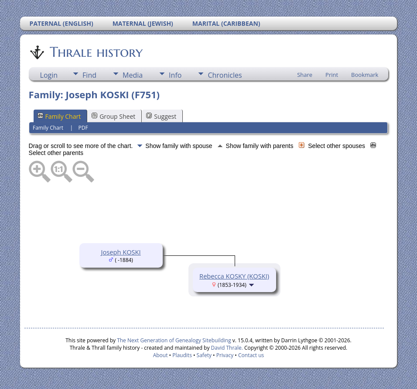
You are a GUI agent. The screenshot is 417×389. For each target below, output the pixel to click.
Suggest (161, 116)
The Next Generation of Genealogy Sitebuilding (174, 340)
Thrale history (95, 52)
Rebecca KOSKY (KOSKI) (234, 276)
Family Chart (59, 116)
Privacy (225, 355)
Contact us (251, 355)
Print (331, 75)
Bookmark (364, 75)
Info (175, 75)
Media (133, 75)
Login (49, 75)
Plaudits (182, 355)
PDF (83, 127)
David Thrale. (226, 347)
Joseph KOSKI (120, 252)
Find (89, 75)
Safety (204, 355)
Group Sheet (113, 116)
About (160, 355)
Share (304, 75)
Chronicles (225, 75)
